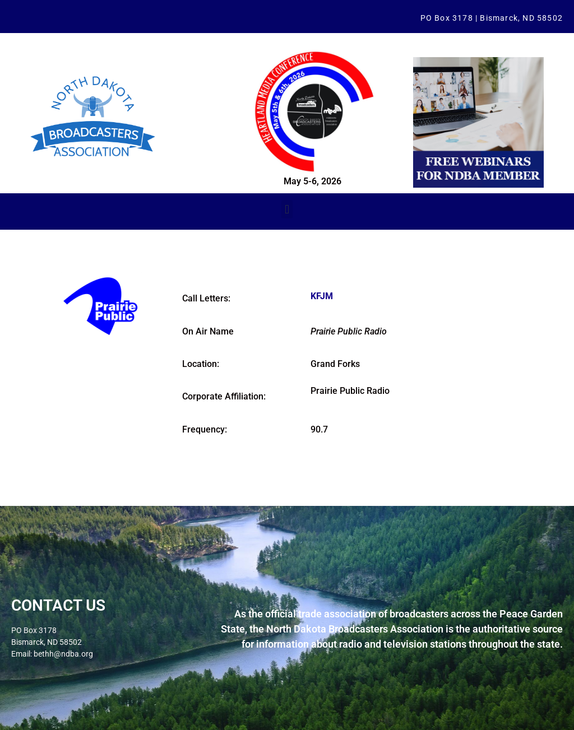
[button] (286, 209)
